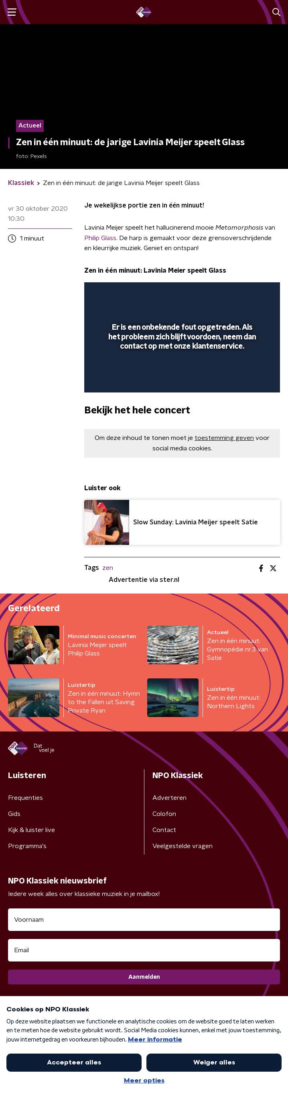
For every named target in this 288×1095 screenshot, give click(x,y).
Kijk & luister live (31, 830)
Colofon (164, 814)
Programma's (27, 846)
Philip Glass (100, 238)
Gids (14, 814)
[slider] (181, 378)
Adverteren (169, 798)
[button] (12, 12)
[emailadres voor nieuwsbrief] (144, 950)
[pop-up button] (236, 293)
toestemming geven (224, 438)
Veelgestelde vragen (182, 846)
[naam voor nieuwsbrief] (144, 919)
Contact (164, 830)
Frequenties (25, 798)
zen (107, 568)
